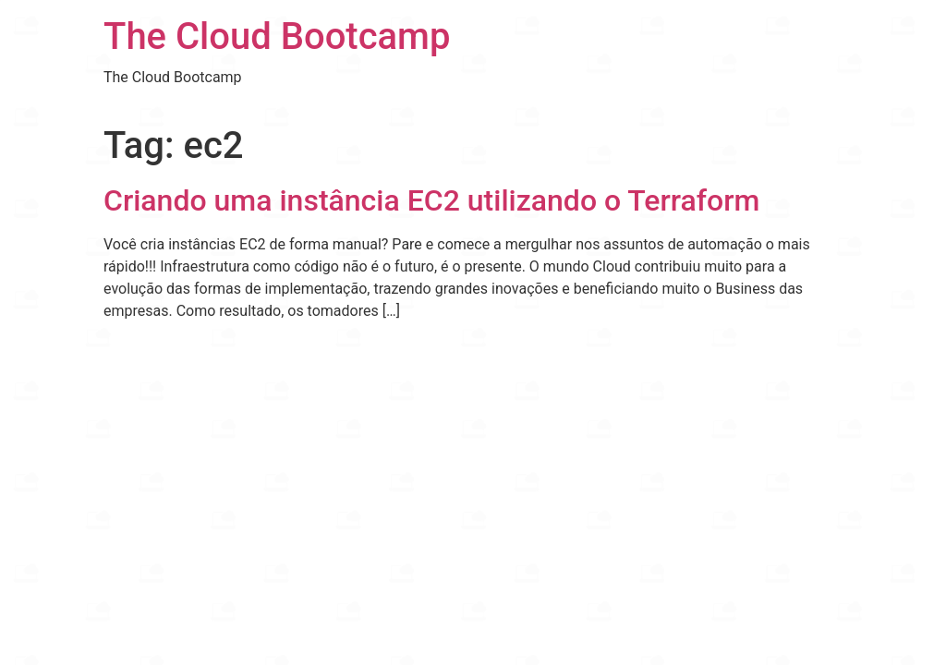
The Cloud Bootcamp (276, 36)
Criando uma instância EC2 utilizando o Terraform (431, 200)
